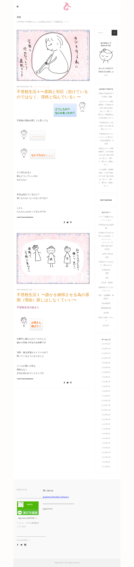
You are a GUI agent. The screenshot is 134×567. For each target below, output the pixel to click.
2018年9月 (106, 415)
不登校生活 (58, 22)
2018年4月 (106, 438)
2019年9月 (106, 363)
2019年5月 (106, 377)
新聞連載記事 (106, 308)
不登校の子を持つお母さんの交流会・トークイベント (106, 236)
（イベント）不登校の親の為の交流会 (107, 246)
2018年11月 (106, 405)
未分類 (106, 313)
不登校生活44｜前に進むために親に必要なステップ (106, 126)
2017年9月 (106, 462)
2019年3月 (106, 386)
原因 (44, 87)
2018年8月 (106, 419)
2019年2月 (106, 391)
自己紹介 (106, 325)
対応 (48, 87)
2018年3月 (106, 443)
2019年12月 (106, 349)
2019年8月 (106, 367)
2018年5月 (106, 434)
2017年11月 (106, 457)
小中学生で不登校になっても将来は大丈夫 (34, 22)
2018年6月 (106, 429)
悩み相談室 (106, 303)
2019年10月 (106, 358)
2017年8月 (106, 467)
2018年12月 (106, 400)
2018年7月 (106, 424)
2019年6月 (106, 372)
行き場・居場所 (107, 283)
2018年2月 (106, 448)
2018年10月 (106, 410)
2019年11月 (106, 353)
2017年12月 (106, 452)
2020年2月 (106, 344)
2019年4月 (106, 382)
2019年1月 (106, 396)
